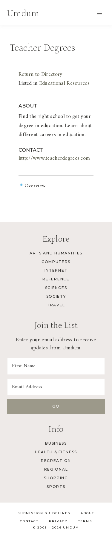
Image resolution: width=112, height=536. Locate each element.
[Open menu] (99, 13)
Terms (85, 521)
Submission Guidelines (44, 513)
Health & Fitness (56, 452)
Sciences (56, 287)
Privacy (58, 521)
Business (56, 443)
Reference (55, 279)
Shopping (56, 478)
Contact (29, 521)
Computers (56, 261)
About (87, 513)
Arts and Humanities (56, 253)
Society (56, 296)
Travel (56, 305)
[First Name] (56, 366)
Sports (56, 486)
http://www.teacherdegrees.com (54, 158)
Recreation (56, 460)
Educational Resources (64, 83)
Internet (56, 270)
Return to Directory (40, 74)
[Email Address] (56, 387)
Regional (56, 469)
